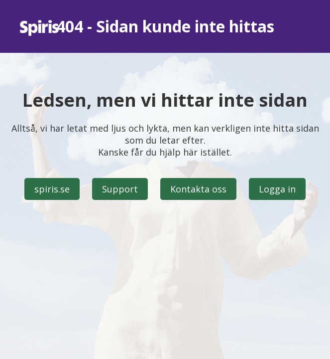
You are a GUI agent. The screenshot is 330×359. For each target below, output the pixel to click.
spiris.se (52, 189)
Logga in (277, 189)
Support (120, 189)
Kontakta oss (198, 189)
